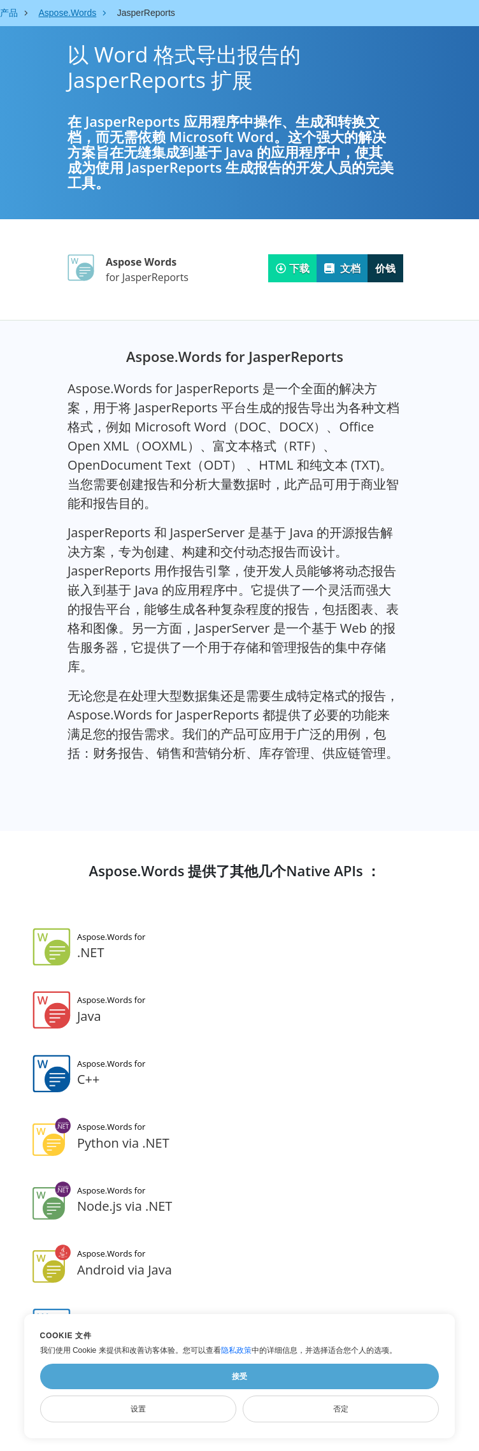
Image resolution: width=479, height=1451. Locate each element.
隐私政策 (236, 1350)
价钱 (385, 268)
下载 (293, 268)
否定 (340, 1408)
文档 (342, 268)
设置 (138, 1408)
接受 (239, 1376)
